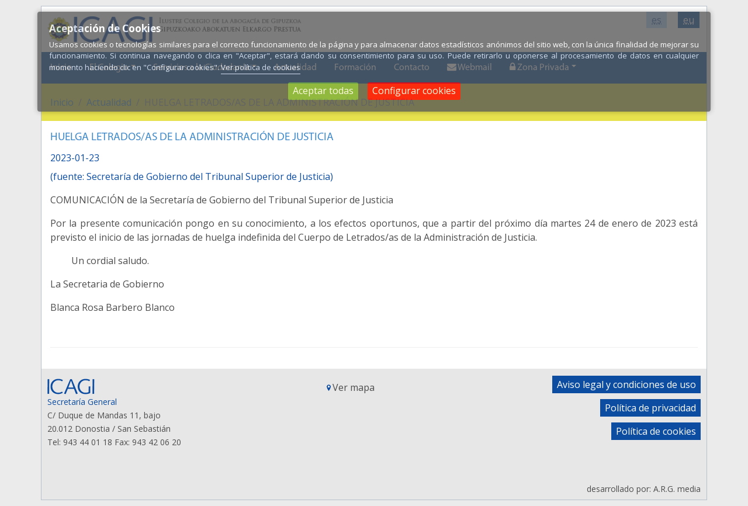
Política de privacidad (650, 407)
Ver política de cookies (260, 67)
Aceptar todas (323, 90)
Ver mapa (354, 387)
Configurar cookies (414, 90)
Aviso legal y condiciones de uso (626, 384)
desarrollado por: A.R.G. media (644, 488)
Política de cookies (656, 431)
